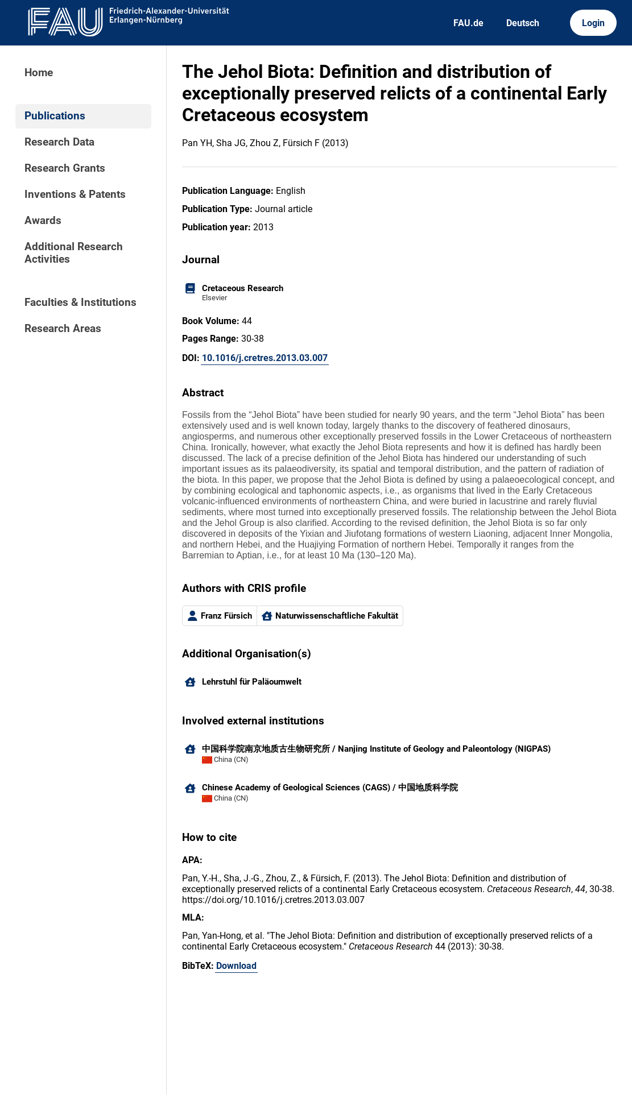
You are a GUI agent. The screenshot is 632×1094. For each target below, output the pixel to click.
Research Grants (64, 168)
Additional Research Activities (73, 253)
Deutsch (522, 23)
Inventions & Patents (75, 194)
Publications (54, 116)
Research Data (59, 142)
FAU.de (468, 23)
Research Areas (62, 328)
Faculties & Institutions (80, 302)
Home (38, 73)
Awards (42, 220)
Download (236, 965)
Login (593, 23)
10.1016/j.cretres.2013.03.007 (265, 358)
